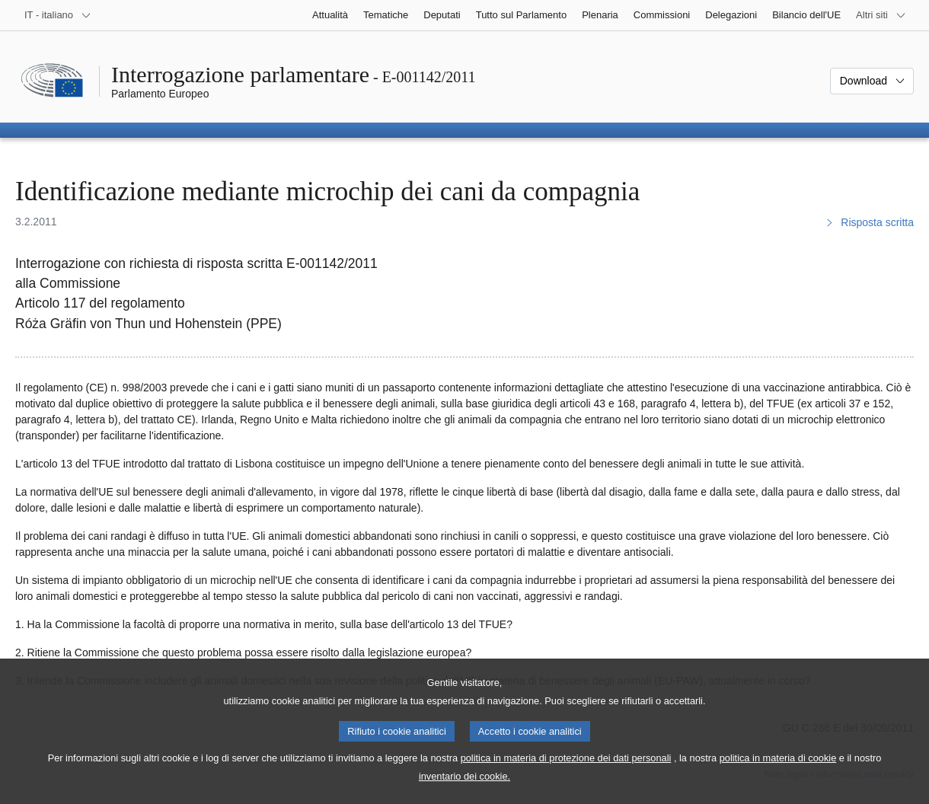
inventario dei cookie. (464, 793)
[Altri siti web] (881, 15)
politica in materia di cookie (778, 774)
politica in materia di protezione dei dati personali (566, 774)
